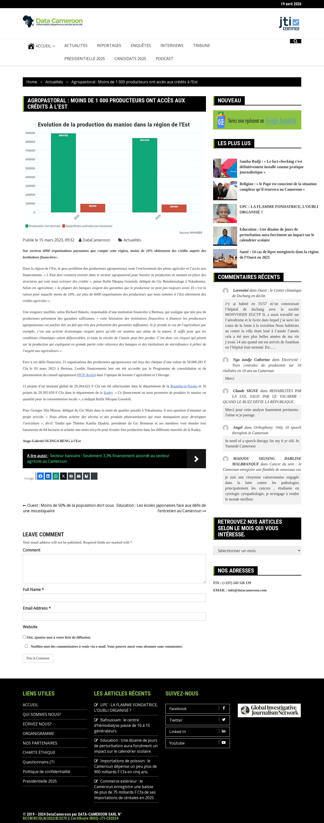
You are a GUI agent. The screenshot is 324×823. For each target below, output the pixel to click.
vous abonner (146, 646)
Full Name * (33, 589)
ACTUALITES (75, 45)
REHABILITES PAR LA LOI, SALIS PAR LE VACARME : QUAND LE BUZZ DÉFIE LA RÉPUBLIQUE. (262, 396)
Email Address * (37, 608)
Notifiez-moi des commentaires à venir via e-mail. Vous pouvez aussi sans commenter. (103, 646)
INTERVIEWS (171, 45)
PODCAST (164, 58)
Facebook (198, 708)
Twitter (198, 720)
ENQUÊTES (141, 45)
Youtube (198, 743)
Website (30, 626)
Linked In (198, 731)
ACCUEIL (39, 46)
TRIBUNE (201, 45)
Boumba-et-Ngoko (184, 386)
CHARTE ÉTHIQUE (39, 752)
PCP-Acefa (86, 375)
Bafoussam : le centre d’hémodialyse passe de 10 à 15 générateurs (122, 725)
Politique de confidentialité (46, 771)
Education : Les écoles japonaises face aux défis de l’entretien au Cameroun (161, 508)
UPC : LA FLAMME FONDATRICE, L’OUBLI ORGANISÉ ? (126, 707)
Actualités (132, 240)
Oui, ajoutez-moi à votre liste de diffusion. (57, 637)
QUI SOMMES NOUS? (42, 714)
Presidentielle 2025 (84, 58)
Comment (31, 550)
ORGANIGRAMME (38, 733)
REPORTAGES (109, 45)
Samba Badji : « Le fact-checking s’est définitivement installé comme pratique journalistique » (271, 166)
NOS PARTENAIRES (40, 743)
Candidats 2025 (130, 58)
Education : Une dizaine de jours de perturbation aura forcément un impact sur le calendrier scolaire (276, 234)
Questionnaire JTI (39, 762)
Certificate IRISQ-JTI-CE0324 (94, 818)
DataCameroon (96, 240)
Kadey (108, 393)
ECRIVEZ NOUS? (37, 724)
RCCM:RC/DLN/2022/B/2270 (45, 818)
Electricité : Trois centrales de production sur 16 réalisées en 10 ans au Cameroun (262, 365)
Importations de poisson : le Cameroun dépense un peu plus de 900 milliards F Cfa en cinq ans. (125, 766)
